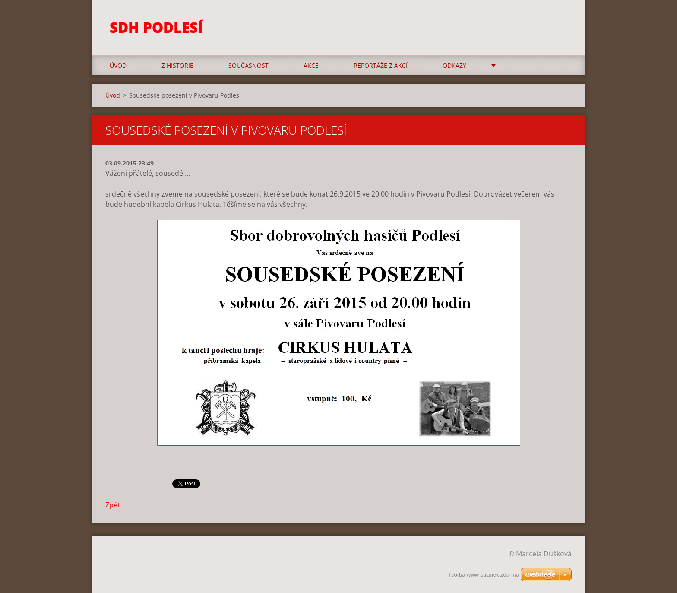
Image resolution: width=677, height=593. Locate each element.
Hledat (562, 25)
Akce (311, 65)
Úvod (118, 65)
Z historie (177, 65)
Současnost (248, 65)
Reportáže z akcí (381, 65)
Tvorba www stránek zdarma (483, 574)
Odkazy (454, 65)
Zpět (112, 505)
